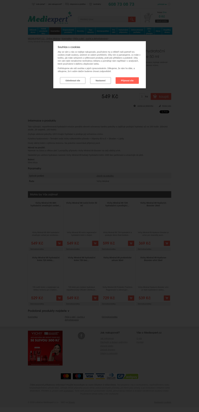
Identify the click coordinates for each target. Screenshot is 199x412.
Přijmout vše (127, 78)
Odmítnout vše (72, 78)
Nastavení (100, 78)
